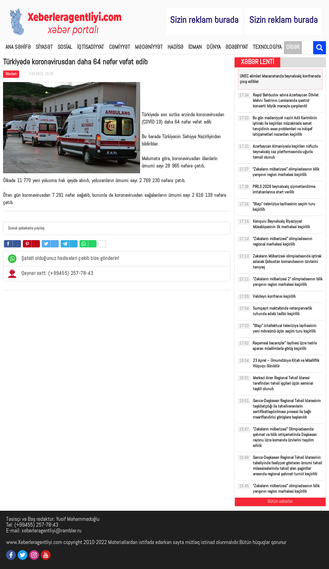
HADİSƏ (175, 47)
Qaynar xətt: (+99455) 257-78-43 (50, 273)
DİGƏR (293, 47)
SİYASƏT (44, 47)
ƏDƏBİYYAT (236, 47)
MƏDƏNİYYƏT (149, 47)
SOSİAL (65, 47)
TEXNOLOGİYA (267, 47)
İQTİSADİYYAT (90, 47)
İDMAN (195, 47)
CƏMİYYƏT (119, 47)
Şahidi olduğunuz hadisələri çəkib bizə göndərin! (63, 258)
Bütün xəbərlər (280, 501)
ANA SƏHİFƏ (18, 47)
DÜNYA (214, 47)
